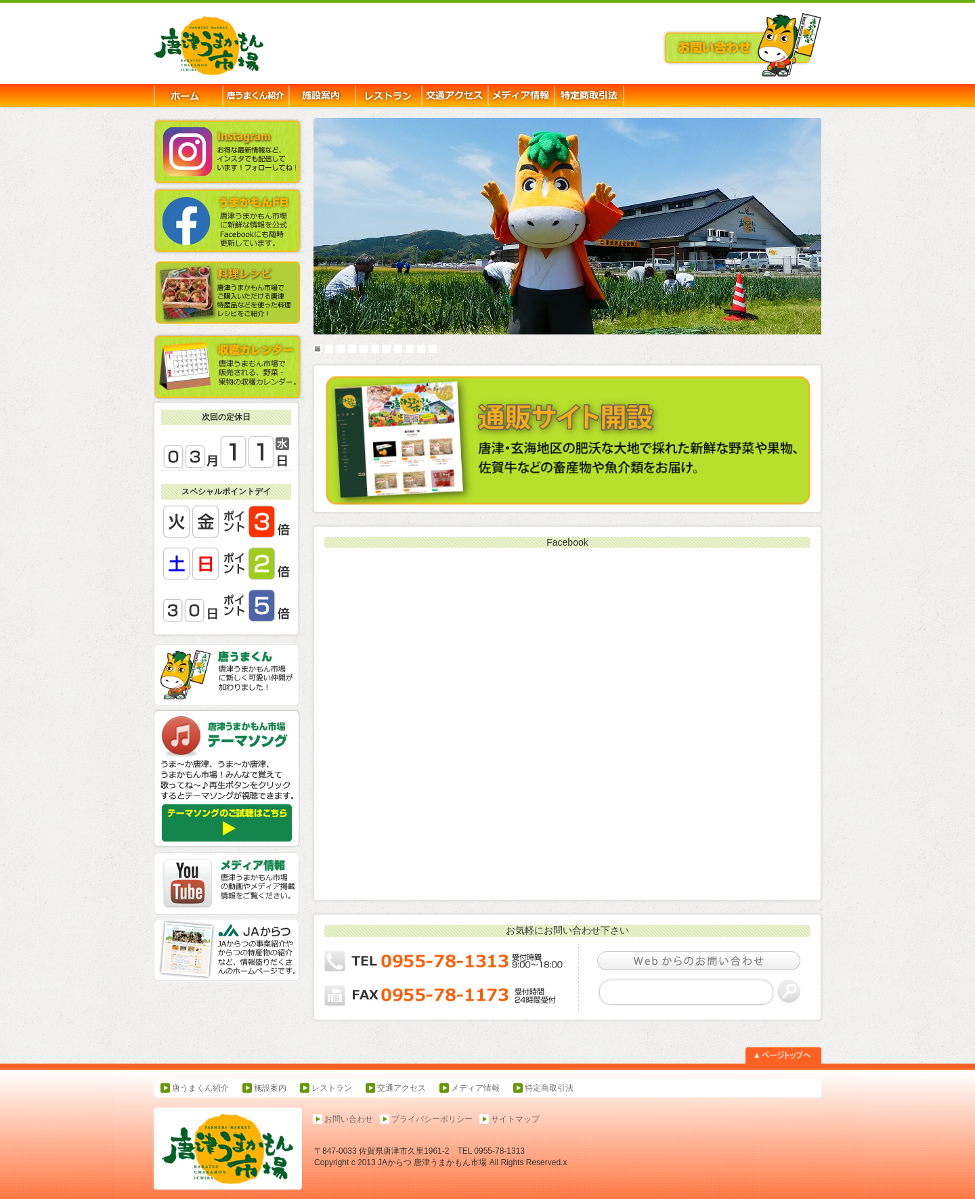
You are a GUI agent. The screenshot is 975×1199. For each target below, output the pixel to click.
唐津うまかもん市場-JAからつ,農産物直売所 (226, 46)
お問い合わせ (348, 1119)
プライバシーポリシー (432, 1119)
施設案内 (270, 1088)
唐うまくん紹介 (200, 1088)
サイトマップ (515, 1119)
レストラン (331, 1088)
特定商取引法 (549, 1088)
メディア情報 (475, 1088)
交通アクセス (401, 1088)
